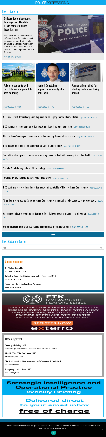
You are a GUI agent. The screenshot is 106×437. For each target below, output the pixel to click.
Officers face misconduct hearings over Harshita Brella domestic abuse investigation (17, 23)
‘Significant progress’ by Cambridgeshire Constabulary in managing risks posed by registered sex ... (49, 200)
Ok (53, 433)
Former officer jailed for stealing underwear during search (85, 89)
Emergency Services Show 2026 (18, 369)
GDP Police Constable (14, 267)
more (53, 234)
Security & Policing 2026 (15, 345)
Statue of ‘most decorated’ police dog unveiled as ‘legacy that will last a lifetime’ (41, 117)
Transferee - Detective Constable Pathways (23, 283)
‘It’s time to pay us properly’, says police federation (27, 177)
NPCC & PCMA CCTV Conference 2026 (20, 353)
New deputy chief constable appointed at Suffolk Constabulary (32, 145)
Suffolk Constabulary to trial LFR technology (24, 168)
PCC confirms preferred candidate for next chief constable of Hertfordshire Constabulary (45, 187)
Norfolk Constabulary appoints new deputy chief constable (51, 89)
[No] (102, 429)
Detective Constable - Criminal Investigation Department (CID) (30, 275)
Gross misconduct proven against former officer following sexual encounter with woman (44, 213)
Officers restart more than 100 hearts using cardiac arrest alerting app (37, 226)
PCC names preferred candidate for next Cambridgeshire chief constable (37, 126)
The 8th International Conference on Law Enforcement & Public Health (34, 361)
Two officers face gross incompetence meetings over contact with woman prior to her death (46, 155)
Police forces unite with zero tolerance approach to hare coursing (17, 89)
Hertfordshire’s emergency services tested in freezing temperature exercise (39, 136)
